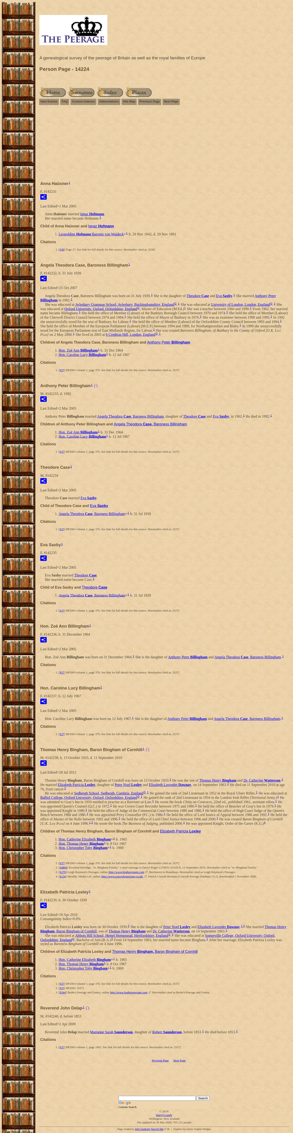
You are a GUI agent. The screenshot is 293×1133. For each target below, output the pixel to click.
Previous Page (149, 101)
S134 (63, 876)
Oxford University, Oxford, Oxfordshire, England (100, 309)
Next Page (171, 101)
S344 (63, 992)
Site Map (129, 101)
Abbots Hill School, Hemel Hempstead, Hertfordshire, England (121, 935)
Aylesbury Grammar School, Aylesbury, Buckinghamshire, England (124, 304)
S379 (63, 872)
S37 (62, 370)
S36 (62, 249)
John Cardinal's (142, 1129)
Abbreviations (109, 101)
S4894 (63, 867)
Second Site (157, 1129)
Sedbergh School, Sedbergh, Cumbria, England (108, 793)
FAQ (65, 101)
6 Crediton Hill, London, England (130, 334)
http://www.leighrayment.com (126, 872)
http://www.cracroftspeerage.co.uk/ (122, 876)
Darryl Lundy (164, 1115)
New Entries (49, 101)
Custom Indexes (83, 101)
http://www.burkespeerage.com (128, 992)
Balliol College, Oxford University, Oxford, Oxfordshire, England (88, 797)
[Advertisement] (164, 145)
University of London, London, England (240, 304)
